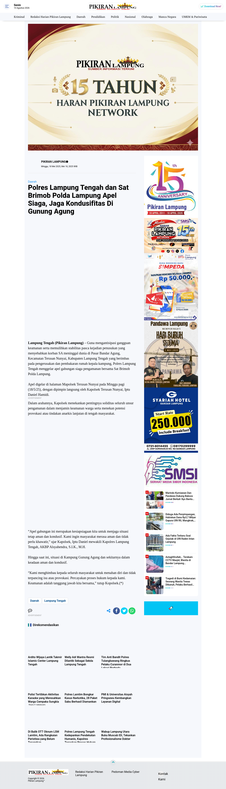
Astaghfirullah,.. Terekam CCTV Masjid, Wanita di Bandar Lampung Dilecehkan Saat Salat (179, 560)
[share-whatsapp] (132, 610)
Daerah (81, 17)
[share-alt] (108, 610)
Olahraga (147, 17)
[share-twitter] (124, 610)
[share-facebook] (116, 610)
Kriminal (19, 17)
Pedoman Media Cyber (125, 771)
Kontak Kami (161, 774)
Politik (115, 17)
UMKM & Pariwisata (194, 17)
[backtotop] (113, 763)
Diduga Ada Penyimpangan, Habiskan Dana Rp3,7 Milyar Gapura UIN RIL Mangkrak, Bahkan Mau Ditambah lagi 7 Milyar (181, 517)
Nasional (130, 17)
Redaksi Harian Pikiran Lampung (51, 17)
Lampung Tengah (55, 600)
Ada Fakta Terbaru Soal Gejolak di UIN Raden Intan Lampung (180, 538)
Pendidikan (98, 17)
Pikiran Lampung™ (36, 781)
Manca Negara (167, 17)
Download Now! (212, 6)
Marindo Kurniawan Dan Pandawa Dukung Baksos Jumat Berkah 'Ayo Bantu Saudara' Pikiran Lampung (180, 496)
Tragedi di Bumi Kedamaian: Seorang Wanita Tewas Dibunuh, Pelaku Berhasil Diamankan (181, 581)
